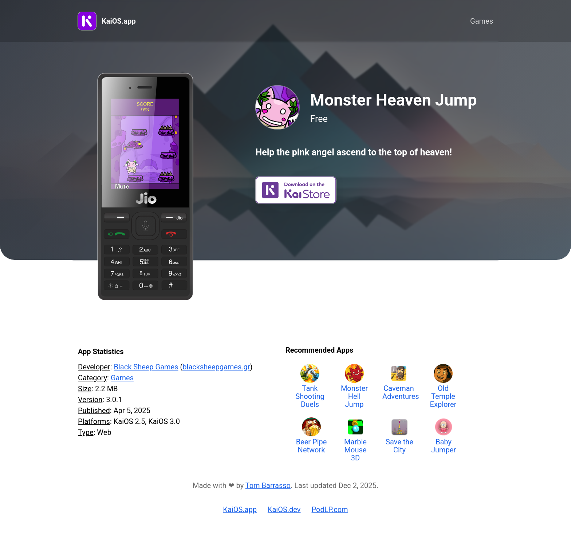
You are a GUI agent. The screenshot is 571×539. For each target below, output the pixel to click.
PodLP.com (330, 510)
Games (481, 21)
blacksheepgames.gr (216, 366)
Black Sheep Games (146, 366)
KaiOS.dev (284, 510)
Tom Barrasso (268, 485)
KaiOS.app (119, 21)
